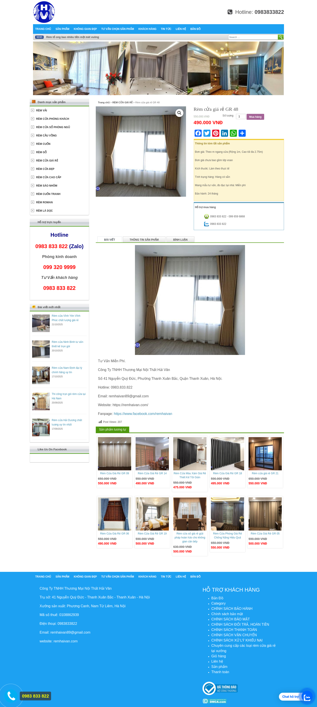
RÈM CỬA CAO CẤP (48, 177)
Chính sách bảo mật (227, 614)
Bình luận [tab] (180, 239)
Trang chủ (43, 29)
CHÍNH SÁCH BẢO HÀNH (231, 609)
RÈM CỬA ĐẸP (45, 169)
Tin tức (166, 29)
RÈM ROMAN (44, 202)
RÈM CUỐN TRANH (48, 194)
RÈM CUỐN (43, 143)
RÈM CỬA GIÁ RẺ (122, 102)
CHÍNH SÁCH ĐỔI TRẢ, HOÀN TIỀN (240, 624)
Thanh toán (220, 672)
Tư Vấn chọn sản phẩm (117, 29)
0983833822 (269, 12)
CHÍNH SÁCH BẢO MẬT (230, 619)
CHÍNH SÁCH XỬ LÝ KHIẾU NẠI (237, 640)
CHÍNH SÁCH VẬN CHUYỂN (234, 635)
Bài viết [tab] (109, 239)
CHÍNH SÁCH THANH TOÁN (234, 630)
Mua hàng (255, 116)
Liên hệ (181, 29)
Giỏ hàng (218, 656)
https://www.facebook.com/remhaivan (143, 414)
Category (218, 603)
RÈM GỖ (41, 152)
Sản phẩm (62, 29)
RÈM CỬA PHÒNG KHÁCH (52, 118)
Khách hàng (147, 29)
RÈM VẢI (41, 110)
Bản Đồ (195, 29)
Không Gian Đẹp (85, 29)
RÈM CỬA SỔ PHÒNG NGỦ (53, 127)
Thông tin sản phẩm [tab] (144, 239)
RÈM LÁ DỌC (44, 210)
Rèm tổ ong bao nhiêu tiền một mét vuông (72, 37)
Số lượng (228, 115)
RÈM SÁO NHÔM (46, 185)
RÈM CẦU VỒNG (46, 135)
